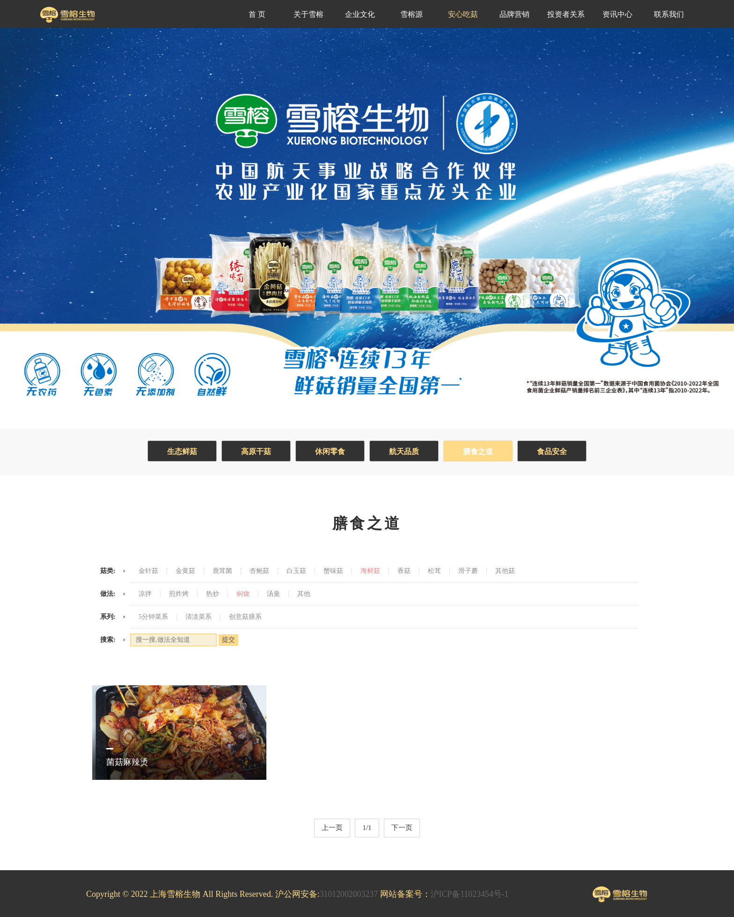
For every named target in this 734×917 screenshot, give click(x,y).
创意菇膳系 (245, 617)
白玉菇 (296, 571)
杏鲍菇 (259, 571)
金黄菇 (185, 571)
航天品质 (404, 451)
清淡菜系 (198, 617)
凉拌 (145, 594)
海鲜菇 (370, 571)
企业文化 (360, 14)
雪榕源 (411, 14)
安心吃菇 (463, 14)
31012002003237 (349, 894)
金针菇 (148, 571)
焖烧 (243, 594)
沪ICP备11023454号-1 (470, 894)
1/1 (366, 827)
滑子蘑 (468, 571)
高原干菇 (255, 451)
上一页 (332, 827)
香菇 (404, 571)
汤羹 (273, 594)
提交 (228, 639)
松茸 (434, 571)
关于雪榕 (308, 14)
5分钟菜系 (153, 617)
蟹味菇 (333, 571)
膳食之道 (479, 451)
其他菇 (505, 571)
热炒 (212, 594)
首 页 (257, 14)
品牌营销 (514, 14)
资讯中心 (617, 14)
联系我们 (669, 14)
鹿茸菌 (222, 571)
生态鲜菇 (180, 451)
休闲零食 (330, 451)
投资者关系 (566, 14)
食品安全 (554, 451)
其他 (303, 594)
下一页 (401, 827)
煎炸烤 (179, 594)
